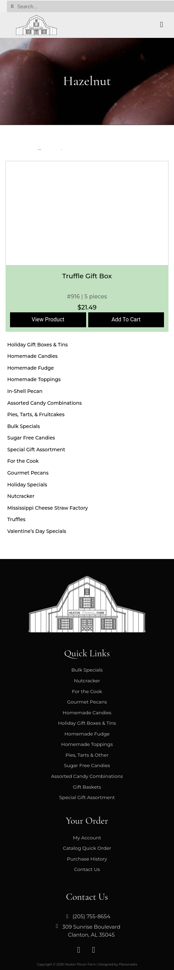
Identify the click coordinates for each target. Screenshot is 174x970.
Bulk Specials (23, 426)
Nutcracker (20, 496)
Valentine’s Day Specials (36, 531)
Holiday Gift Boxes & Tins (37, 345)
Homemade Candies (32, 356)
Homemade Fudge (30, 368)
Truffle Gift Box (87, 276)
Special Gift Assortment (36, 449)
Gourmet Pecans (27, 473)
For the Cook (23, 461)
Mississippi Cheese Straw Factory (47, 508)
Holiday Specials (27, 485)
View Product (48, 319)
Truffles (16, 519)
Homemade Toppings (34, 379)
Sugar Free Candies (31, 438)
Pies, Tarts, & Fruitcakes (35, 414)
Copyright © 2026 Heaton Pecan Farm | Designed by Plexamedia (87, 964)
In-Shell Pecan (25, 391)
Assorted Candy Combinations (44, 403)
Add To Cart (125, 319)
